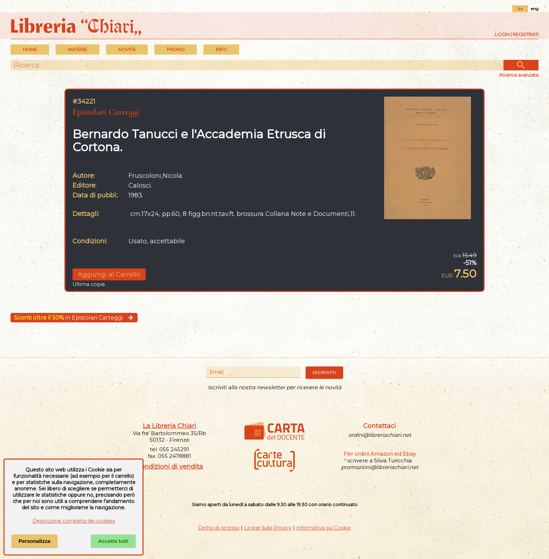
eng (534, 8)
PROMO (176, 49)
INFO (221, 49)
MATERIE (77, 49)
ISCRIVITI (324, 372)
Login (502, 34)
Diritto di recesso (218, 528)
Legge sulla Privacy (268, 528)
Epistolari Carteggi (105, 111)
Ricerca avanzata (518, 75)
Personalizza (34, 541)
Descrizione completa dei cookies (74, 521)
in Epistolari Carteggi (74, 317)
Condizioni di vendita (169, 466)
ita (520, 8)
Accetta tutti (113, 541)
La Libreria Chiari (169, 426)
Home (30, 49)
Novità (126, 49)
